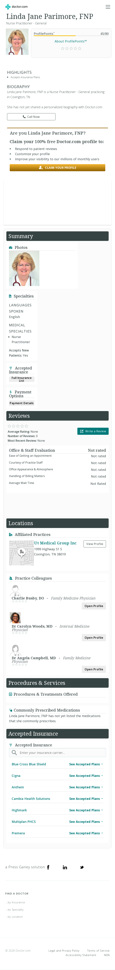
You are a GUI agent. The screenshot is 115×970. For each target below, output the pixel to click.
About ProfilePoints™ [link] (71, 41)
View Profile (94, 544)
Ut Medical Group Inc (55, 543)
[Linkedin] (65, 867)
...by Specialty (14, 909)
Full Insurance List (22, 379)
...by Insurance (15, 902)
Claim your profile (57, 168)
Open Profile (94, 606)
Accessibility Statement (81, 955)
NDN (107, 955)
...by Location (14, 916)
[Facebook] (48, 867)
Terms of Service (98, 950)
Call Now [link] (31, 116)
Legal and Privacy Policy (64, 950)
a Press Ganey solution (25, 867)
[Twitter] (82, 867)
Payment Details (22, 403)
